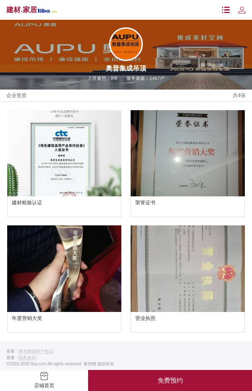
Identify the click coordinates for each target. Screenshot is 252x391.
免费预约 (170, 380)
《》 (36, 351)
